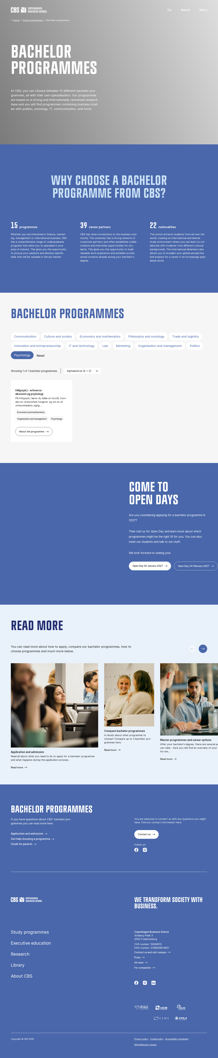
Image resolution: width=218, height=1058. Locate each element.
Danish (167, 10)
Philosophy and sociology (146, 336)
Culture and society (58, 336)
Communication (25, 336)
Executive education (31, 943)
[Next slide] (203, 649)
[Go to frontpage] (29, 10)
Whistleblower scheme (145, 1044)
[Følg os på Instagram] (145, 851)
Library (18, 965)
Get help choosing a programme (30, 838)
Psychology (22, 355)
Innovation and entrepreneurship (37, 346)
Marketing (123, 346)
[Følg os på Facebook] (136, 851)
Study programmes (33, 20)
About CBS (22, 976)
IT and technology (82, 346)
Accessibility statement (176, 1039)
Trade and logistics (185, 336)
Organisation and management (160, 346)
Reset (41, 355)
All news (138, 962)
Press (137, 957)
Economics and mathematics (100, 336)
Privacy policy (141, 1039)
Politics (195, 346)
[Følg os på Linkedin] (153, 983)
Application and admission (27, 833)
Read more (17, 767)
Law (105, 346)
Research (20, 954)
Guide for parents (21, 844)
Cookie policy (157, 1039)
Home (16, 20)
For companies (142, 967)
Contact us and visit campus (150, 952)
